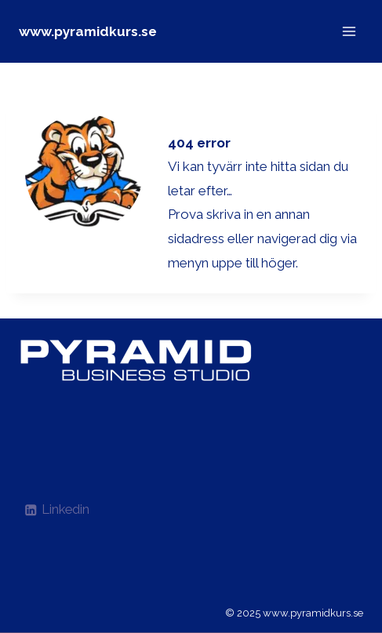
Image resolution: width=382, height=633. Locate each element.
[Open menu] (348, 31)
